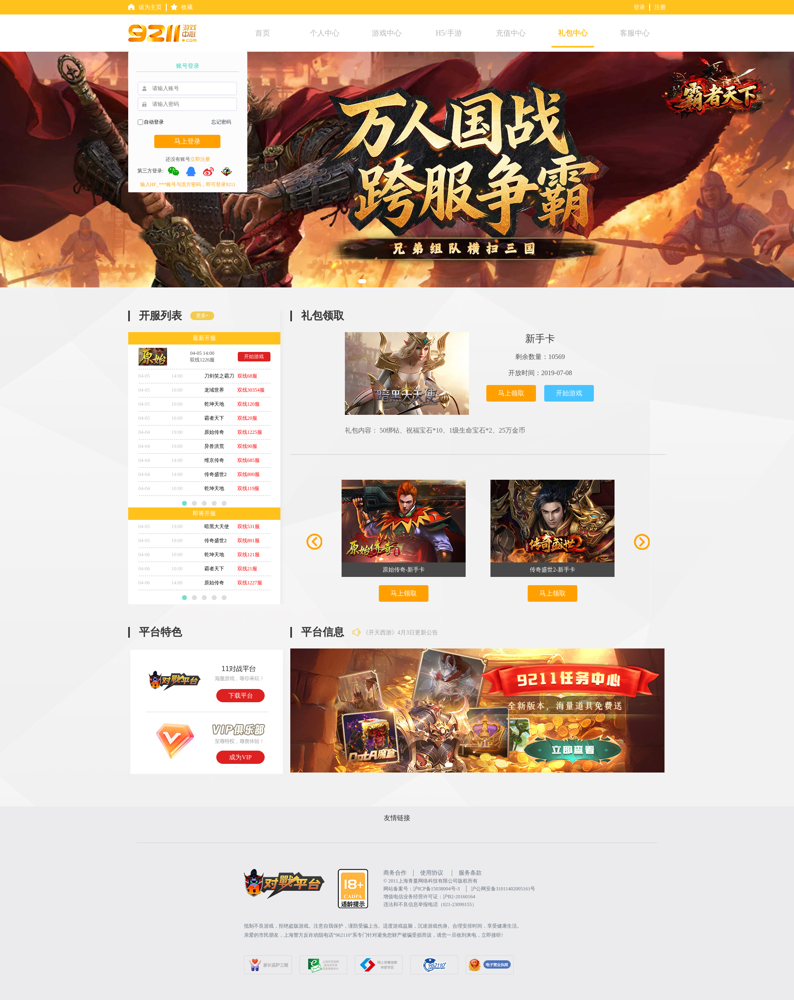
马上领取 (511, 393)
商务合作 (395, 873)
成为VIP (240, 757)
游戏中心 (387, 33)
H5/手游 (449, 33)
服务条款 (470, 873)
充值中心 (511, 33)
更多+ (202, 315)
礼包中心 (573, 33)
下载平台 (240, 695)
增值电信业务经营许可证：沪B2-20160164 (429, 897)
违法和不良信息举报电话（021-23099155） (430, 904)
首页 (262, 33)
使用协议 (431, 873)
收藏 (187, 7)
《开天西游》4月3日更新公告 (400, 633)
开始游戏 (254, 356)
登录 (639, 7)
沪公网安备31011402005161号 (503, 889)
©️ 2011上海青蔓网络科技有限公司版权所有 (430, 881)
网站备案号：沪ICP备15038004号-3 (421, 889)
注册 (660, 7)
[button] (362, 281)
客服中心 (635, 33)
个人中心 (325, 33)
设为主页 (150, 7)
